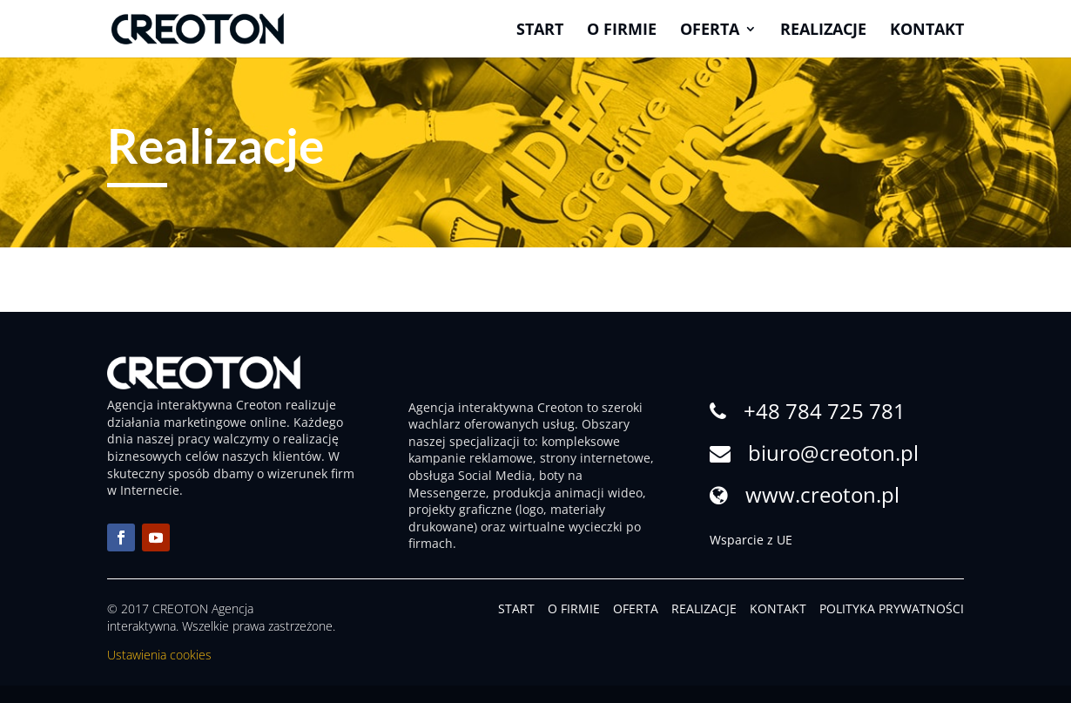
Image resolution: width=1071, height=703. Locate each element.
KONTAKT (778, 608)
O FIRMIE (574, 608)
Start (539, 31)
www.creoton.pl (822, 494)
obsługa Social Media (470, 475)
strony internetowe (595, 458)
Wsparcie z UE (751, 539)
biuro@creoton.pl (833, 452)
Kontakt (927, 31)
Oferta (709, 31)
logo (531, 509)
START (516, 608)
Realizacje (823, 31)
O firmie (622, 31)
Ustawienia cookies (159, 654)
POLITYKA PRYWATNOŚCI (891, 608)
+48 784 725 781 (825, 410)
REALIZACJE (704, 608)
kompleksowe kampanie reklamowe (514, 450)
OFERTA (635, 608)
